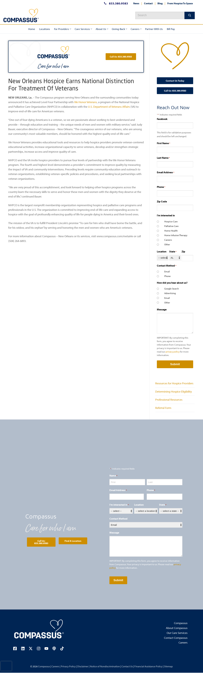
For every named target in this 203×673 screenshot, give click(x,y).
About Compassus (176, 628)
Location (161, 251)
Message (162, 309)
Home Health (171, 230)
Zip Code (162, 201)
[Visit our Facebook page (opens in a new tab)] (15, 649)
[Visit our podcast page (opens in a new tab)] (55, 649)
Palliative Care (171, 226)
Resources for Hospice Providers (174, 383)
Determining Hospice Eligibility (173, 391)
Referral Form (163, 408)
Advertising (170, 293)
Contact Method (118, 518)
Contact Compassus (175, 638)
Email (167, 271)
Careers (168, 239)
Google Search (171, 288)
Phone (161, 187)
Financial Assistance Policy (148, 666)
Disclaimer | (83, 666)
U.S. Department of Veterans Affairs (109, 106)
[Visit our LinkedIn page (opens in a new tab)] (23, 649)
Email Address (165, 172)
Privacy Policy (68, 666)
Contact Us (127, 666)
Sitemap (168, 666)
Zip (183, 251)
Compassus (180, 623)
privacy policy (173, 351)
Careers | (56, 666)
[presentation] (6, 666)
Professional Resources (168, 399)
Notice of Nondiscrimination (105, 666)
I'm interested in (119, 505)
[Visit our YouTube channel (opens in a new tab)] (47, 649)
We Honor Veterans (85, 102)
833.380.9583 (115, 3)
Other (167, 244)
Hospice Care (171, 221)
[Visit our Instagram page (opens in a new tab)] (39, 649)
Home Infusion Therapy (175, 235)
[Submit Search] (189, 15)
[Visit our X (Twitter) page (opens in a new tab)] (31, 649)
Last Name (163, 158)
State (173, 251)
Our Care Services (177, 633)
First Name (163, 143)
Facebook (162, 119)
